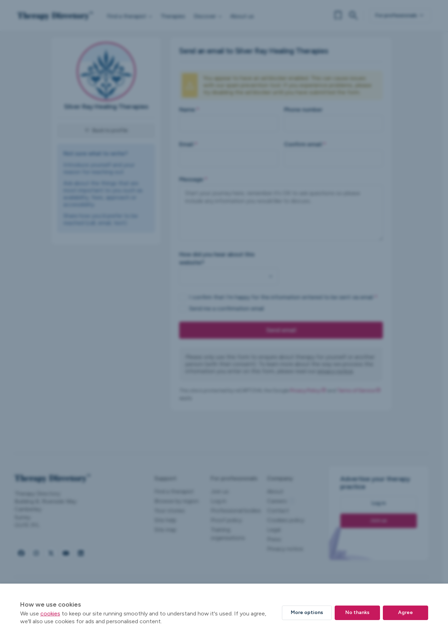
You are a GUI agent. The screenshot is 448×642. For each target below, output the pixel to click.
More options (307, 612)
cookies (50, 613)
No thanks (357, 612)
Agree (405, 612)
